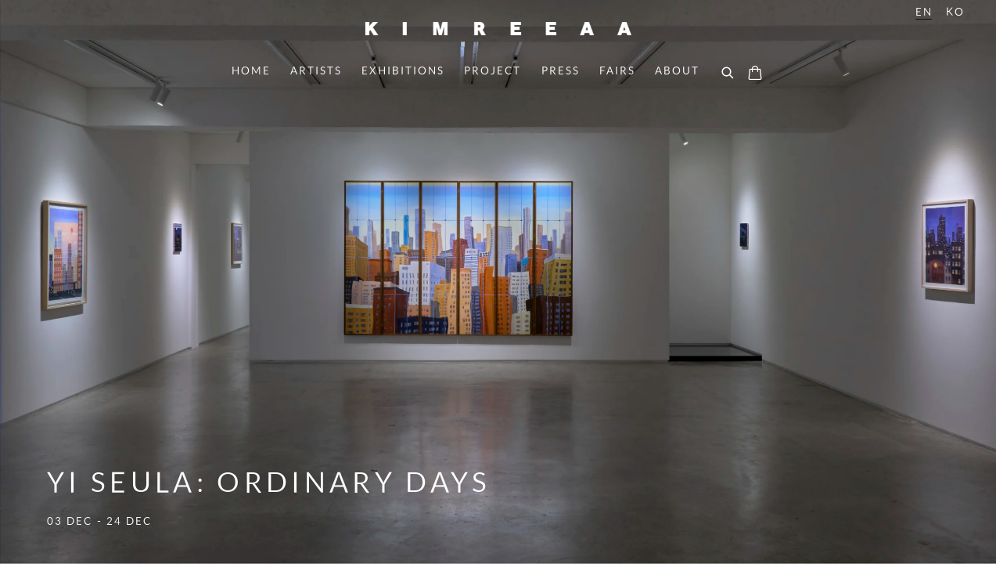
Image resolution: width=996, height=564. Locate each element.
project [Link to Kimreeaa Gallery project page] (492, 70)
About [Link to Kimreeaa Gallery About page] (677, 70)
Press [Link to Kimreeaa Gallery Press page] (560, 70)
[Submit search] (728, 73)
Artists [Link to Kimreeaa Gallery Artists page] (316, 70)
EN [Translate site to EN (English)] (924, 11)
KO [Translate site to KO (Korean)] (955, 11)
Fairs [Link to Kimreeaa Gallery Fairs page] (617, 70)
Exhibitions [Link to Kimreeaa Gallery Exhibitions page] (402, 70)
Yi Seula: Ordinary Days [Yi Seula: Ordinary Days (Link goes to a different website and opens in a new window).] (498, 282)
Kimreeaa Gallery (498, 28)
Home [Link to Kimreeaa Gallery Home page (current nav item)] (251, 70)
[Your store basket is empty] (755, 74)
